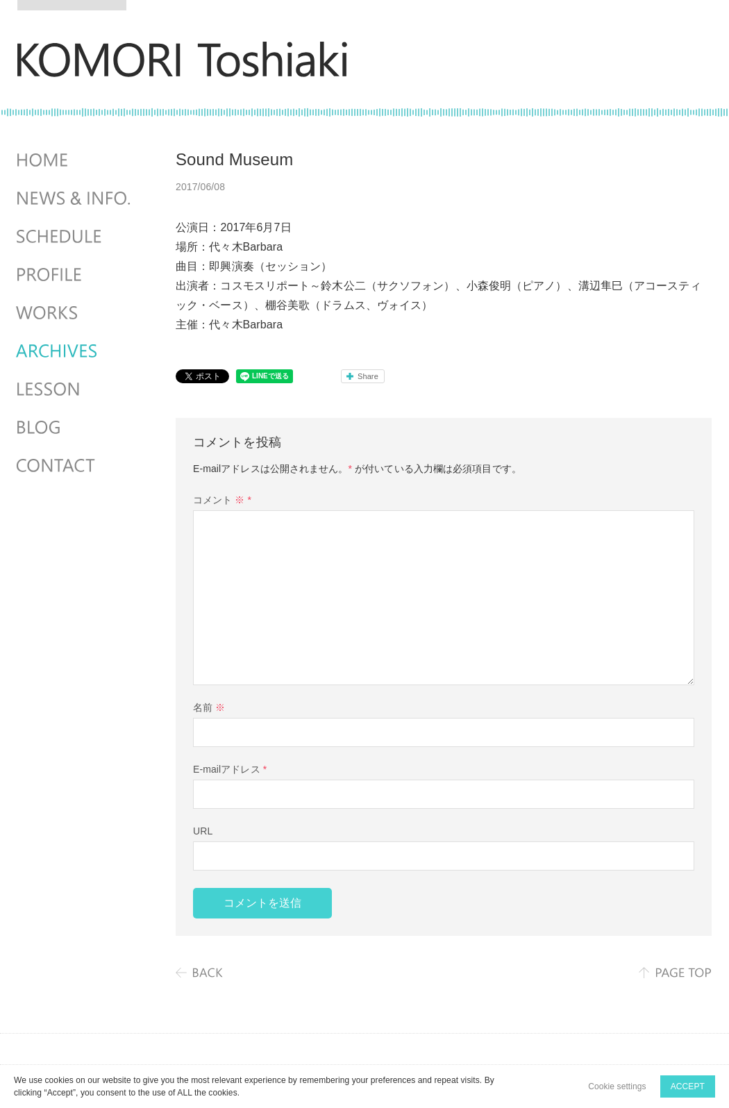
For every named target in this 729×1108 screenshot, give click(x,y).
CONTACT (75, 466)
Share (368, 376)
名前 (209, 707)
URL (202, 831)
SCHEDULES (75, 237)
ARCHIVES (75, 351)
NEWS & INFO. (75, 198)
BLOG (75, 428)
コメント (222, 500)
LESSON (75, 389)
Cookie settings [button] (617, 1086)
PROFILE (75, 275)
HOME (75, 160)
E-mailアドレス (230, 769)
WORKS (75, 313)
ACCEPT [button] (688, 1086)
